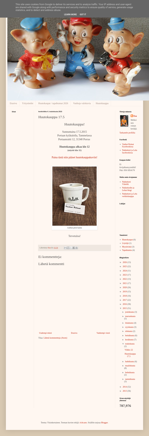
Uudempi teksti (45, 333)
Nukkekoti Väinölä (126, 183)
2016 (125, 304)
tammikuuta (130, 379)
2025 (125, 266)
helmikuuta (129, 372)
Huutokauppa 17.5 (130, 355)
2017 (125, 300)
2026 (125, 262)
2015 (125, 308)
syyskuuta (129, 327)
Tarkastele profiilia (127, 133)
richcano (83, 423)
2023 (125, 275)
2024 (125, 271)
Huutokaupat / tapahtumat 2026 (53, 103)
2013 (125, 391)
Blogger (104, 423)
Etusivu (13, 103)
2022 (125, 279)
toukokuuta (129, 344)
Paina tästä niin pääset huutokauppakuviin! (74, 157)
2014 (125, 387)
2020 (125, 287)
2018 (125, 296)
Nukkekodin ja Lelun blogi (128, 189)
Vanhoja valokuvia (82, 103)
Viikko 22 (129, 350)
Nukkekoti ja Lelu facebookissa (129, 151)
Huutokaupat (127, 240)
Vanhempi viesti (103, 333)
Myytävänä (126, 247)
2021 (125, 283)
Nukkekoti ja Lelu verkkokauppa (129, 195)
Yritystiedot (27, 103)
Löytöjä (125, 243)
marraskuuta (130, 316)
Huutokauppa (102, 103)
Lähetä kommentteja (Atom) (55, 338)
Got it (83, 14)
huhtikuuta (129, 361)
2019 (125, 291)
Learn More (70, 14)
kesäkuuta (129, 340)
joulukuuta (129, 312)
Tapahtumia (127, 250)
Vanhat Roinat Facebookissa (128, 145)
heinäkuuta (130, 335)
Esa (135, 116)
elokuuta (129, 331)
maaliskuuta (130, 366)
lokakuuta (129, 323)
